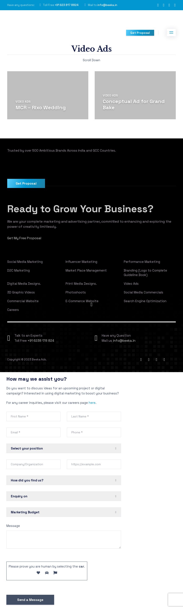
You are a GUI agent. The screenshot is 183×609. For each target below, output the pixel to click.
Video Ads (23, 102)
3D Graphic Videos (21, 292)
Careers (13, 310)
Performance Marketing (142, 262)
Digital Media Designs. (24, 284)
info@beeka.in (107, 5)
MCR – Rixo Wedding (40, 107)
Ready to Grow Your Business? (81, 208)
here (92, 403)
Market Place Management (86, 270)
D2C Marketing (18, 270)
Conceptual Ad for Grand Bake (134, 104)
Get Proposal (140, 33)
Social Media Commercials (143, 292)
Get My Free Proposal (24, 238)
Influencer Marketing (81, 262)
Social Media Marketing (25, 262)
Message (13, 526)
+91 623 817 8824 (67, 5)
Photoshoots (76, 292)
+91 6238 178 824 (41, 341)
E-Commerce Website (82, 301)
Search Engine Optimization (145, 301)
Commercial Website (23, 301)
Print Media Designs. (81, 284)
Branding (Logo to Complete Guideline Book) (145, 272)
